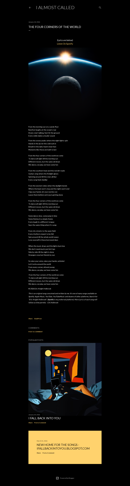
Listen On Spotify (65, 44)
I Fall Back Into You (44, 418)
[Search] (100, 7)
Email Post (38, 319)
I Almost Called (55, 7)
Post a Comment (35, 332)
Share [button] (30, 319)
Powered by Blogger (65, 478)
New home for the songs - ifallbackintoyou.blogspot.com (63, 446)
